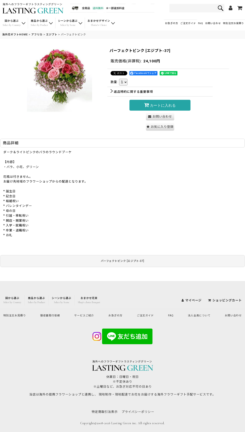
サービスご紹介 (86, 315)
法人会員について (198, 315)
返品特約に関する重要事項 (132, 91)
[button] (160, 127)
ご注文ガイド (188, 23)
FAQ (200, 23)
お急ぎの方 (171, 23)
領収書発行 (52, 315)
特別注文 (233, 23)
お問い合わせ (213, 23)
